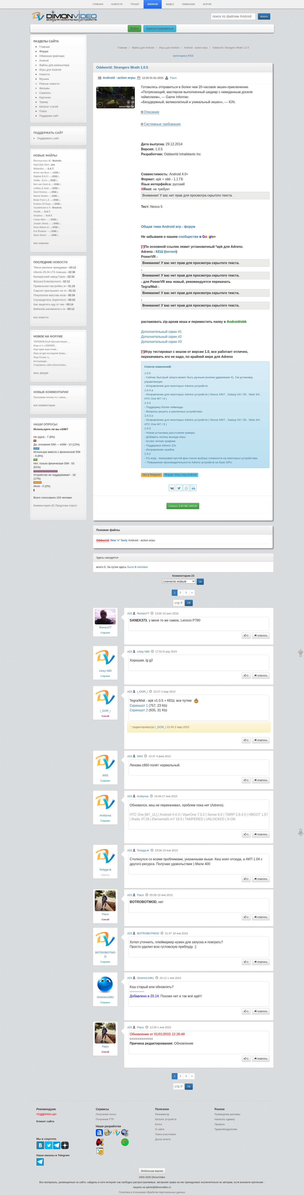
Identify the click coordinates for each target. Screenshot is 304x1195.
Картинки (45, 97)
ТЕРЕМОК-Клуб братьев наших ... (52, 341)
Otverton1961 (105, 997)
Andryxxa (105, 815)
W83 (105, 775)
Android (152, 4)
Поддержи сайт (49, 115)
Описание (151, 112)
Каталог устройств (165, 1119)
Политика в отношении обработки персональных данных (152, 1192)
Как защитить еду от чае (49, 304)
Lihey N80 (105, 670)
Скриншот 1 (139, 705)
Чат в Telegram (152, 474)
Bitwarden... (40, 168)
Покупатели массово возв (50, 295)
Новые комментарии (51, 392)
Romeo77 (105, 627)
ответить (261, 635)
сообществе (189, 236)
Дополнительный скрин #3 (161, 341)
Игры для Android (50, 69)
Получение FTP (105, 1119)
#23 (129, 613)
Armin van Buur (41, 172)
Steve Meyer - (41, 235)
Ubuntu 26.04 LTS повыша (50, 272)
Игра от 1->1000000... (45, 345)
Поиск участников (165, 1134)
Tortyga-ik (105, 869)
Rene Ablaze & (41, 227)
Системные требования (162, 124)
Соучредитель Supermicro (50, 299)
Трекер (134, 4)
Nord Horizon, (41, 192)
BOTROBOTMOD (148, 933)
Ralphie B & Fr (41, 176)
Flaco (173, 77)
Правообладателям (226, 1129)
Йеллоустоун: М (42, 160)
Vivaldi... (38, 211)
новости (60, 262)
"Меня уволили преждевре (50, 267)
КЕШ (159, 251)
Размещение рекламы (227, 1114)
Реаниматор (162, 1114)
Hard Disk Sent (41, 164)
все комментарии (44, 405)
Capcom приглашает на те (50, 290)
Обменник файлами (52, 56)
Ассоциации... (41, 361)
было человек (137, 567)
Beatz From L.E (42, 200)
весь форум (41, 373)
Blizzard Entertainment (47, 281)
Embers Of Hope (42, 204)
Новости (117, 4)
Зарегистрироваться (160, 28)
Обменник (188, 4)
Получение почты (106, 1114)
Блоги (158, 1124)
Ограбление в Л (42, 207)
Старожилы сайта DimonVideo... (51, 365)
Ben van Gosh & (42, 184)
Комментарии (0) (44, 505)
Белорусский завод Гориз (49, 276)
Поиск (43, 111)
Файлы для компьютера (54, 65)
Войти (134, 28)
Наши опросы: (46, 424)
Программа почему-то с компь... (51, 397)
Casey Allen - (41, 219)
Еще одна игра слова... (46, 349)
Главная (98, 4)
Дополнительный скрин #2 (161, 336)
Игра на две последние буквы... (50, 353)
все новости (41, 317)
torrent (170, 251)
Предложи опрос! (66, 505)
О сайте (159, 1129)
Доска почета (163, 1139)
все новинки (41, 243)
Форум (207, 4)
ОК (188, 602)
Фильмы (44, 88)
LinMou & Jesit (41, 188)
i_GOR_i (105, 710)
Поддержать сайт (48, 132)
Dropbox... (39, 215)
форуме (56, 336)
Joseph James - (42, 223)
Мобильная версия (152, 1171)
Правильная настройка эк (50, 286)
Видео (170, 4)
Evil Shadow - (41, 231)
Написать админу (225, 1119)
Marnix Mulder (41, 196)
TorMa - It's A (40, 180)
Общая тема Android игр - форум (168, 226)
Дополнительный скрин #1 (161, 331)
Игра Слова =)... (42, 357)
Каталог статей (48, 106)
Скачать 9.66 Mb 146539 (183, 506)
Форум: (180, 474)
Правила (220, 1124)
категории (179, 55)
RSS (191, 55)
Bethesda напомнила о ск (49, 309)
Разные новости (49, 83)
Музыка (44, 78)
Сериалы (45, 92)
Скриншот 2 (139, 710)
